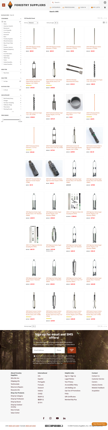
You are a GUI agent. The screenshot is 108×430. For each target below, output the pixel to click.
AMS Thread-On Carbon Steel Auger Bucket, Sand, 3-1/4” (54, 81)
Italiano (40, 391)
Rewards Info (15, 390)
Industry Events (97, 385)
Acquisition (95, 391)
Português (41, 382)
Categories (55, 8)
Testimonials (15, 384)
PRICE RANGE (5, 115)
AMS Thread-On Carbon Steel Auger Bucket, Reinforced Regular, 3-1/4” (34, 81)
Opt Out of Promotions (72, 391)
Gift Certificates (70, 397)
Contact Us (96, 376)
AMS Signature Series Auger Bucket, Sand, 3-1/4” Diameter (34, 213)
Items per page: (50, 22)
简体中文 (41, 397)
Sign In (82, 8)
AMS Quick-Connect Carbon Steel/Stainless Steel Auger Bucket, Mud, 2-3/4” (94, 312)
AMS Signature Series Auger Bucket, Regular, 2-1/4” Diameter (94, 246)
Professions (68, 8)
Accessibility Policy (71, 385)
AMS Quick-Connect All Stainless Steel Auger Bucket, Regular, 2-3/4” (74, 147)
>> (106, 18)
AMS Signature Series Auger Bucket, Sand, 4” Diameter (33, 279)
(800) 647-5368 (14, 426)
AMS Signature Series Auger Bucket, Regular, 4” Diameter (53, 279)
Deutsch (41, 388)
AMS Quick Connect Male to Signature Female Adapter (94, 147)
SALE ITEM (4, 78)
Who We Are (15, 378)
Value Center (15, 413)
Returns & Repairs (17, 387)
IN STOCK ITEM (5, 86)
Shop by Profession (17, 399)
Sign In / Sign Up (70, 376)
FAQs (67, 394)
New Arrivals (15, 410)
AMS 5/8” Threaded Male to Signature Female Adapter (33, 180)
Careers (94, 382)
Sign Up (72, 350)
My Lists (95, 8)
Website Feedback (98, 388)
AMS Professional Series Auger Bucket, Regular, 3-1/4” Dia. (54, 114)
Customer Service (98, 379)
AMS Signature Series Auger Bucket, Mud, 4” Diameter (94, 279)
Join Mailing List (70, 388)
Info (39, 376)
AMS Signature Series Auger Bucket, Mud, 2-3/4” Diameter (94, 180)
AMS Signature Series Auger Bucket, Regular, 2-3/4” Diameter (53, 213)
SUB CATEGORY (5, 95)
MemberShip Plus (71, 400)
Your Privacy (69, 382)
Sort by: (26, 22)
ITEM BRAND (4, 18)
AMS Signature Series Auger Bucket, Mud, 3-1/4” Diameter (74, 246)
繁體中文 (41, 400)
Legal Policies (69, 379)
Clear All (12, 15)
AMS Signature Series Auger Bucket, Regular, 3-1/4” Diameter (94, 213)
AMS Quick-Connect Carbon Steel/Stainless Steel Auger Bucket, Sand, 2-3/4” (33, 312)
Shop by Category (17, 396)
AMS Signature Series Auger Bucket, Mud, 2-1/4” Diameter (74, 180)
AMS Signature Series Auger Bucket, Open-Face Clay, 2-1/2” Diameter (74, 279)
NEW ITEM (4, 69)
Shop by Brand (16, 402)
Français (41, 385)
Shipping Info (15, 381)
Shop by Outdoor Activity (16, 406)
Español (40, 379)
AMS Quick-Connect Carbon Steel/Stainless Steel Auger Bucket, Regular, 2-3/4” (74, 312)
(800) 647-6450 (31, 426)
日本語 (40, 394)
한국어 (40, 403)
